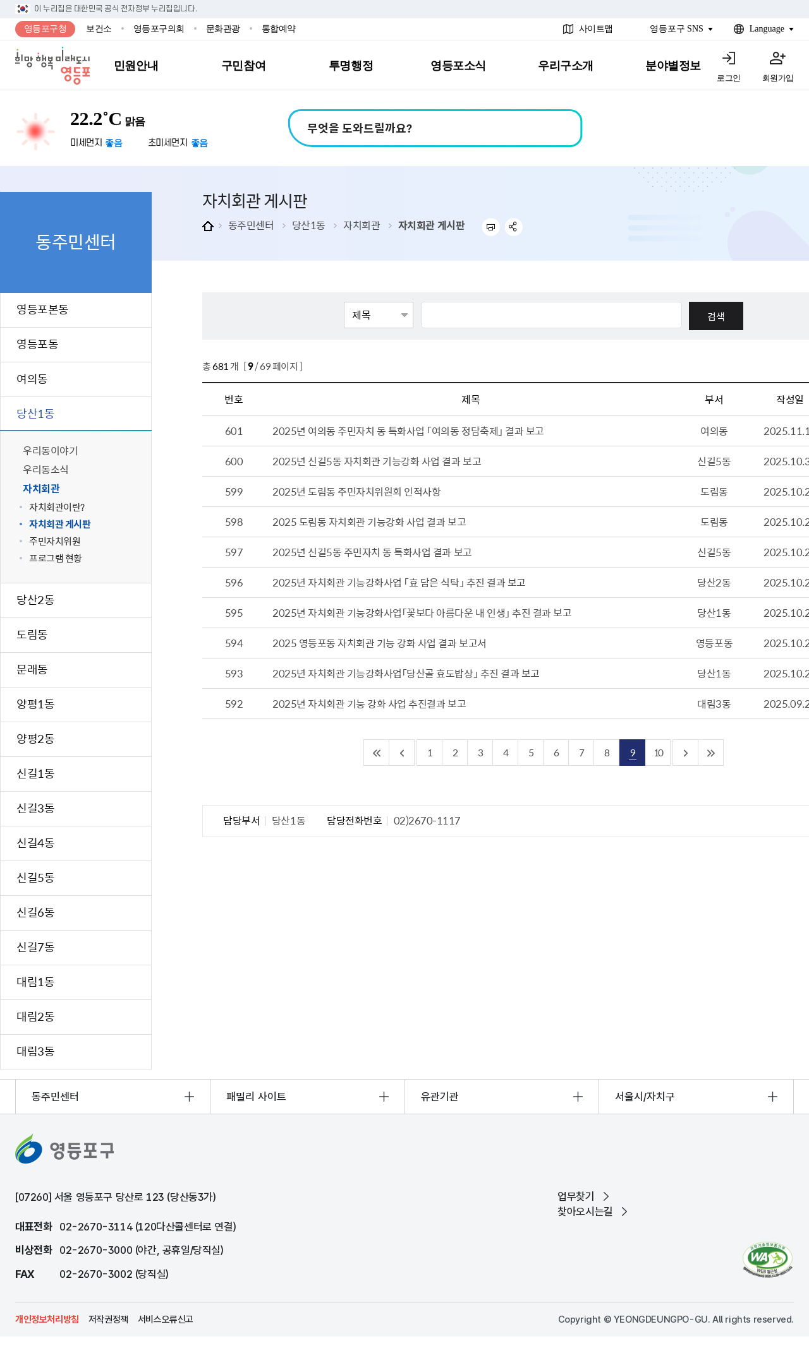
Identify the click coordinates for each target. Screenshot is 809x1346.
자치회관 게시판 (431, 225)
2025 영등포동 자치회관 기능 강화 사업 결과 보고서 (379, 642)
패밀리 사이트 (256, 1096)
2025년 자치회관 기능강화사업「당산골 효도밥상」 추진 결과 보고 (406, 673)
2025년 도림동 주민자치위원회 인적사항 (356, 491)
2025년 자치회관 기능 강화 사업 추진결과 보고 (369, 703)
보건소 (99, 28)
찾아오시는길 (585, 1211)
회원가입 (778, 78)
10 (658, 752)
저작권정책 (108, 1319)
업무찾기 (575, 1196)
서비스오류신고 (165, 1319)
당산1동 (308, 225)
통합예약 (279, 28)
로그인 (729, 78)
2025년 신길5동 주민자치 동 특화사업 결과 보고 (372, 551)
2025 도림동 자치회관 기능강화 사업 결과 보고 (369, 521)
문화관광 (223, 28)
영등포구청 (45, 28)
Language (767, 28)
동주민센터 (251, 225)
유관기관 (440, 1096)
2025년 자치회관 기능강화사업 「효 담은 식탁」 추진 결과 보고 (399, 582)
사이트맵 (596, 28)
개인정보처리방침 (47, 1319)
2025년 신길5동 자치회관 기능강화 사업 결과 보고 (376, 460)
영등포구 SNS (676, 28)
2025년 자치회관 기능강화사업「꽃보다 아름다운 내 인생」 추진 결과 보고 (421, 612)
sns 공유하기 (514, 227)
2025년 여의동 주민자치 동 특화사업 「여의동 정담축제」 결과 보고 (408, 430)
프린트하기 (491, 227)
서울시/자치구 (645, 1096)
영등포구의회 (159, 28)
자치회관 (361, 225)
